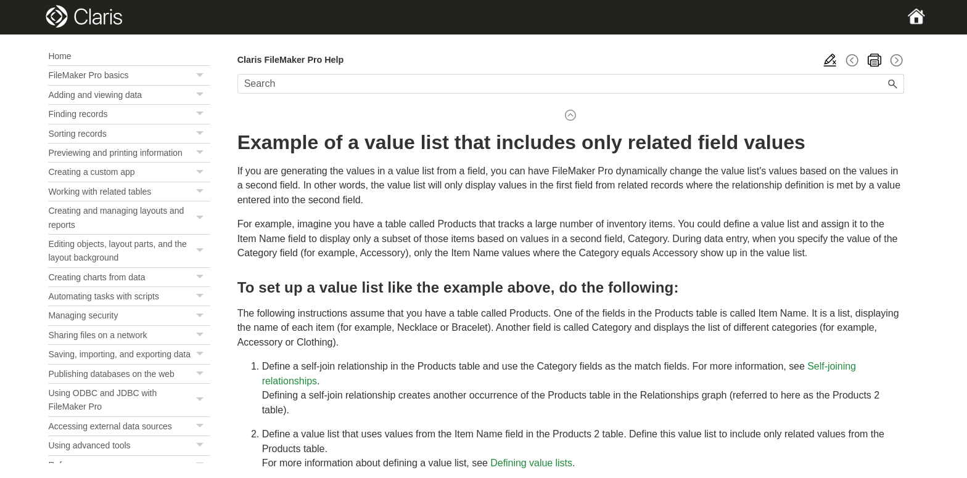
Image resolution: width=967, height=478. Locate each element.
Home (59, 56)
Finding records (129, 114)
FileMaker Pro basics (129, 75)
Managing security (129, 315)
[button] (201, 75)
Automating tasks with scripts (129, 296)
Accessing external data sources (129, 426)
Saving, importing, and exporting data (129, 354)
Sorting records (129, 133)
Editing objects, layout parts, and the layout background (129, 251)
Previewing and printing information (129, 153)
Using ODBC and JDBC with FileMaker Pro (129, 400)
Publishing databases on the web (129, 374)
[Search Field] (570, 84)
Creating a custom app (129, 172)
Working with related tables (129, 191)
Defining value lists (531, 463)
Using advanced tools (129, 445)
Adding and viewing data (129, 95)
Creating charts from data (129, 277)
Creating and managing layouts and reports (129, 217)
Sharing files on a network (129, 335)
